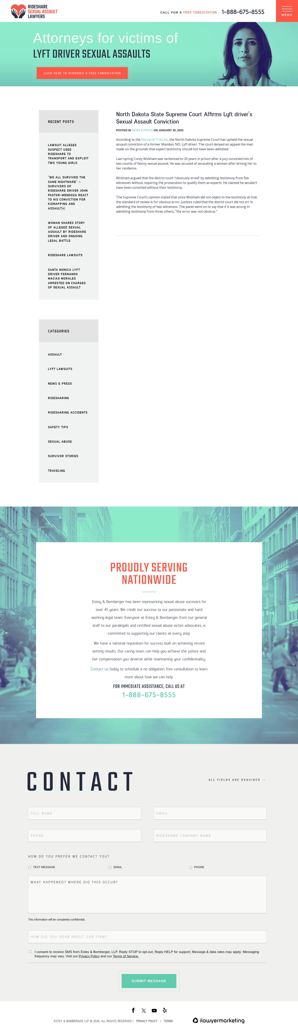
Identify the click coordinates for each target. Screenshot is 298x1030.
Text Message (44, 867)
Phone (199, 867)
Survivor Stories (63, 456)
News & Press (142, 130)
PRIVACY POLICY (147, 1021)
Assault (55, 354)
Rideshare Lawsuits (65, 255)
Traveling (56, 470)
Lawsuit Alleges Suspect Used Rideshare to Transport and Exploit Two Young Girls (68, 154)
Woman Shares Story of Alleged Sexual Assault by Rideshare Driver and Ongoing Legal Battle (67, 232)
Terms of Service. (126, 956)
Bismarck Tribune (154, 139)
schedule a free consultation (82, 73)
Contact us (99, 668)
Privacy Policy (89, 956)
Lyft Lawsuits (60, 369)
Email (118, 867)
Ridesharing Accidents (68, 412)
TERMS (168, 1021)
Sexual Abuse (60, 441)
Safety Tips (58, 427)
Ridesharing (58, 398)
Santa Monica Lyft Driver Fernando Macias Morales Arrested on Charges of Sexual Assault (67, 278)
